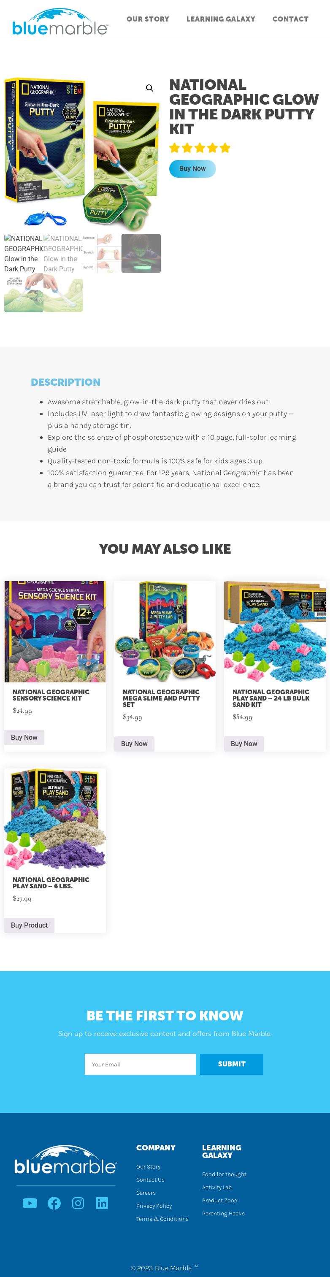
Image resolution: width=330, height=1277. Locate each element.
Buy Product (29, 924)
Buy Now (192, 169)
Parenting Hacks (223, 1212)
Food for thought (224, 1173)
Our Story (148, 19)
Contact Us (150, 1178)
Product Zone (219, 1199)
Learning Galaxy (221, 19)
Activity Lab (217, 1186)
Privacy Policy (154, 1205)
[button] (149, 88)
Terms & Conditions (162, 1218)
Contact (291, 19)
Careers (146, 1192)
